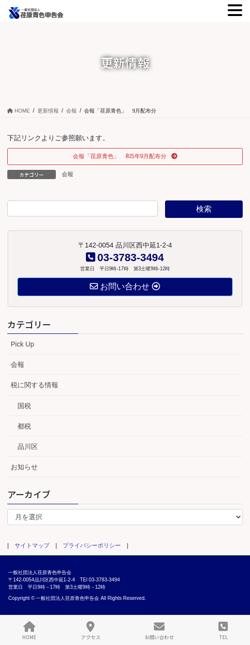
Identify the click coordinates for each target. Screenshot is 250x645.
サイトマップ (32, 545)
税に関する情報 (34, 385)
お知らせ (24, 467)
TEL (223, 630)
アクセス (90, 630)
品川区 (27, 446)
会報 (67, 174)
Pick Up (22, 344)
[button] (125, 156)
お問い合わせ (159, 630)
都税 (24, 426)
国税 (24, 406)
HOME (29, 630)
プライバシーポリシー (92, 545)
